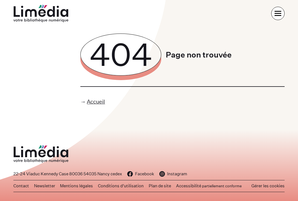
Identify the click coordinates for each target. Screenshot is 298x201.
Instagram (173, 173)
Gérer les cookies (268, 185)
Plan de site (160, 185)
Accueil (96, 101)
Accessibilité (209, 185)
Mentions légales (76, 185)
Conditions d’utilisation (121, 185)
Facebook (140, 173)
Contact (21, 185)
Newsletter (44, 185)
